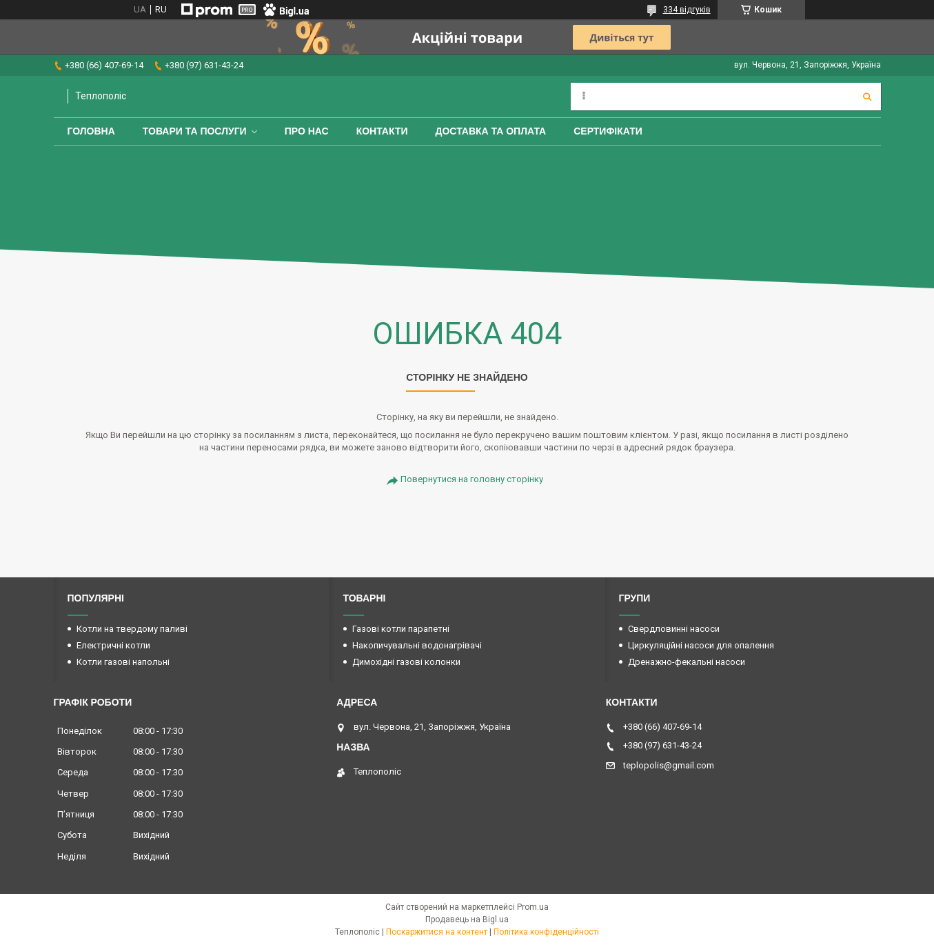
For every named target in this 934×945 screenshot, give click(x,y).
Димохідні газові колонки (406, 662)
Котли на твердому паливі (132, 629)
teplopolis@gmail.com (668, 765)
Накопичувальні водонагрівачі (417, 645)
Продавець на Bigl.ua (467, 919)
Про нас (307, 131)
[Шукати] (867, 96)
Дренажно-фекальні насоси (686, 662)
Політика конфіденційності (546, 932)
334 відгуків (687, 9)
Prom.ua (533, 907)
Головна (91, 131)
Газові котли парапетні (400, 629)
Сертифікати (607, 131)
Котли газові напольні (123, 662)
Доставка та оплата (491, 131)
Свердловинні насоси (674, 629)
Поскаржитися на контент (436, 932)
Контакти (382, 131)
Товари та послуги (195, 131)
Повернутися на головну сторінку (471, 479)
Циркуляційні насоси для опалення (701, 645)
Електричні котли (113, 645)
